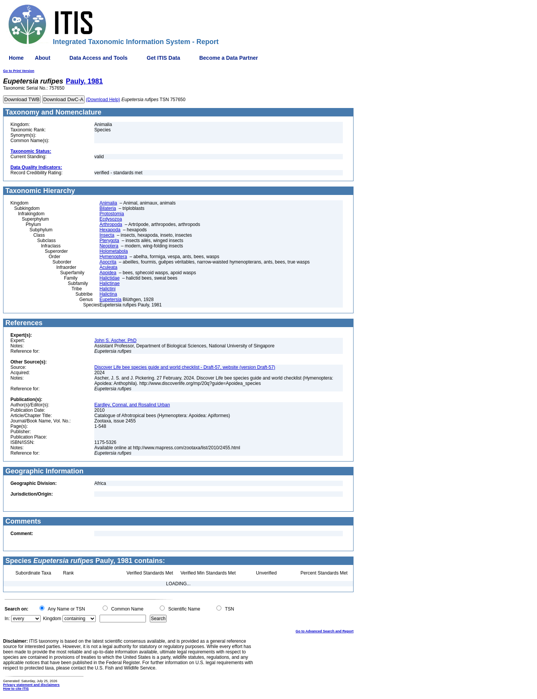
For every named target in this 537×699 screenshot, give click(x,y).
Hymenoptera (113, 256)
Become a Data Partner (228, 58)
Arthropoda (111, 224)
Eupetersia (110, 299)
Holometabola (114, 251)
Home (16, 58)
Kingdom (52, 618)
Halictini (108, 288)
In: (7, 618)
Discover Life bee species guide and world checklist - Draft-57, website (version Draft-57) (184, 367)
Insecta (107, 235)
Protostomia (112, 213)
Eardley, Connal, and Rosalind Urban (132, 405)
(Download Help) (103, 99)
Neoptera (109, 246)
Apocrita (108, 262)
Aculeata (109, 267)
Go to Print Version (18, 71)
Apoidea (108, 272)
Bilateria (108, 208)
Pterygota (109, 240)
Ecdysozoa (111, 219)
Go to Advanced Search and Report (325, 631)
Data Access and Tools (98, 58)
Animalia (108, 203)
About (42, 58)
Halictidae (110, 278)
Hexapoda (110, 229)
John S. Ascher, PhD (115, 340)
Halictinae (110, 283)
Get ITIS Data (163, 58)
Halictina (108, 294)
